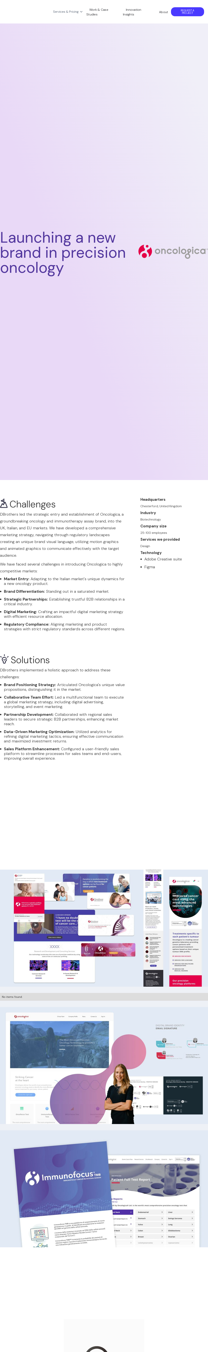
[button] (68, 12)
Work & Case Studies (97, 12)
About (163, 12)
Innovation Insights (132, 12)
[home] (27, 12)
